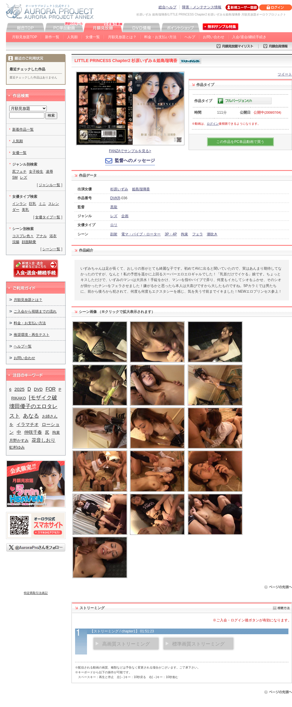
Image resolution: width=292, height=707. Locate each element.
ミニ (42, 204)
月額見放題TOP (24, 37)
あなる (31, 416)
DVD (38, 389)
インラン (19, 204)
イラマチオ (27, 424)
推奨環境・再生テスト (31, 335)
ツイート (285, 74)
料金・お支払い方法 (160, 37)
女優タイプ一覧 (47, 217)
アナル (41, 236)
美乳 (25, 210)
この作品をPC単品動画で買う (240, 142)
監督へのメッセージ (135, 160)
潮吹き (212, 234)
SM (15, 177)
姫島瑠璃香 (141, 189)
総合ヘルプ (167, 7)
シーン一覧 (51, 249)
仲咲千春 (33, 432)
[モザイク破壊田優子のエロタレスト (33, 407)
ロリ (113, 225)
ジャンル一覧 (49, 185)
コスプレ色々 (23, 236)
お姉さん (50, 416)
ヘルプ (189, 37)
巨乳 (32, 204)
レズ (113, 216)
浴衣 (53, 236)
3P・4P (171, 234)
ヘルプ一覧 (23, 346)
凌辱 (49, 171)
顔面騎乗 (29, 242)
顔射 (113, 234)
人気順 (72, 37)
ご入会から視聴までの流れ (35, 311)
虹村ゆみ (17, 447)
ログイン (213, 123)
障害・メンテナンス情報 (201, 7)
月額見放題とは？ (122, 37)
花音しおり (43, 440)
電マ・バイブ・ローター (141, 234)
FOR (51, 389)
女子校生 (36, 171)
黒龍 (113, 207)
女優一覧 (93, 37)
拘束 (184, 234)
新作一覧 (52, 37)
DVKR (115, 198)
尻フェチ (19, 171)
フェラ (197, 234)
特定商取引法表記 (36, 593)
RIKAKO (18, 398)
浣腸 (15, 242)
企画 (124, 216)
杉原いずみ (119, 189)
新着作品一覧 (23, 129)
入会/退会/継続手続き (249, 37)
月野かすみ (19, 440)
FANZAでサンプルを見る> (130, 151)
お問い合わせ (213, 37)
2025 (19, 389)
